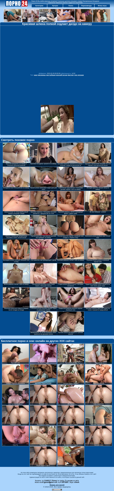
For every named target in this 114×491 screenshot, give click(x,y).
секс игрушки (79, 75)
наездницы (42, 75)
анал (36, 75)
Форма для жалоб (57, 485)
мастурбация (51, 75)
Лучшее (55, 6)
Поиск (70, 6)
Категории (39, 6)
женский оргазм (61, 75)
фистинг (71, 75)
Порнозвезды (86, 6)
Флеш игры (102, 6)
